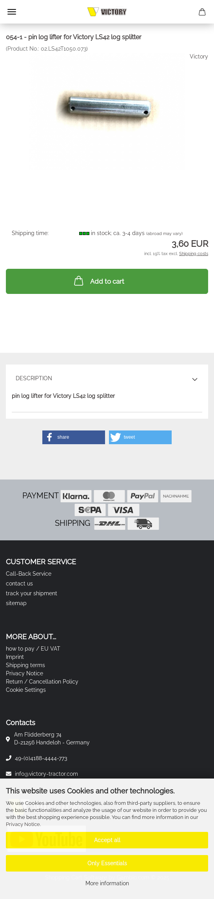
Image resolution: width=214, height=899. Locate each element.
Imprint (15, 657)
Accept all (107, 840)
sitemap (16, 603)
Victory (199, 56)
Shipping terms (25, 665)
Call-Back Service (28, 574)
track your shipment (31, 593)
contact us (19, 583)
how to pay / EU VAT (33, 649)
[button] (73, 437)
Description (34, 378)
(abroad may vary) (164, 233)
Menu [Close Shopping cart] (11, 11)
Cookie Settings (26, 690)
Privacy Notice (23, 824)
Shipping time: (30, 233)
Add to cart (98, 280)
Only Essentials (107, 863)
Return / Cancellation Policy (42, 681)
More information (107, 883)
